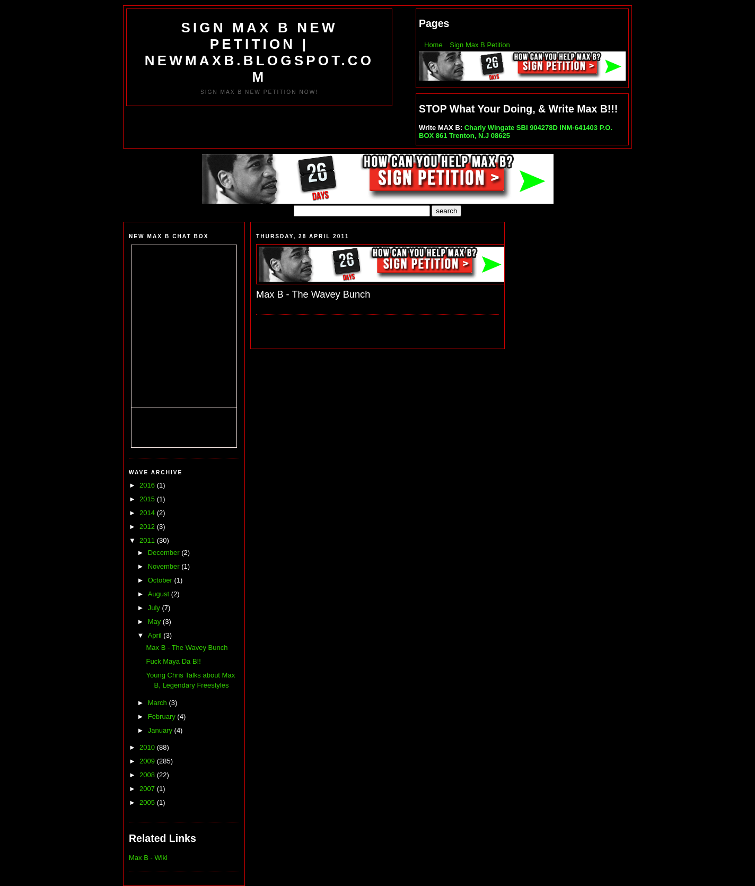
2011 (148, 540)
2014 (148, 513)
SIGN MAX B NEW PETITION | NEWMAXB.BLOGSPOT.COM (259, 52)
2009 (148, 761)
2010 (148, 747)
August (159, 594)
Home (433, 45)
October (161, 580)
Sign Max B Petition (480, 45)
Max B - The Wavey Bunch (186, 648)
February (163, 716)
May (155, 622)
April (156, 635)
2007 (148, 789)
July (155, 608)
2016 (148, 485)
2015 (148, 499)
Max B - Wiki (148, 858)
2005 (148, 802)
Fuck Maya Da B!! (173, 661)
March (158, 703)
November (165, 566)
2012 (148, 527)
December (165, 553)
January (161, 730)
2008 (148, 775)
